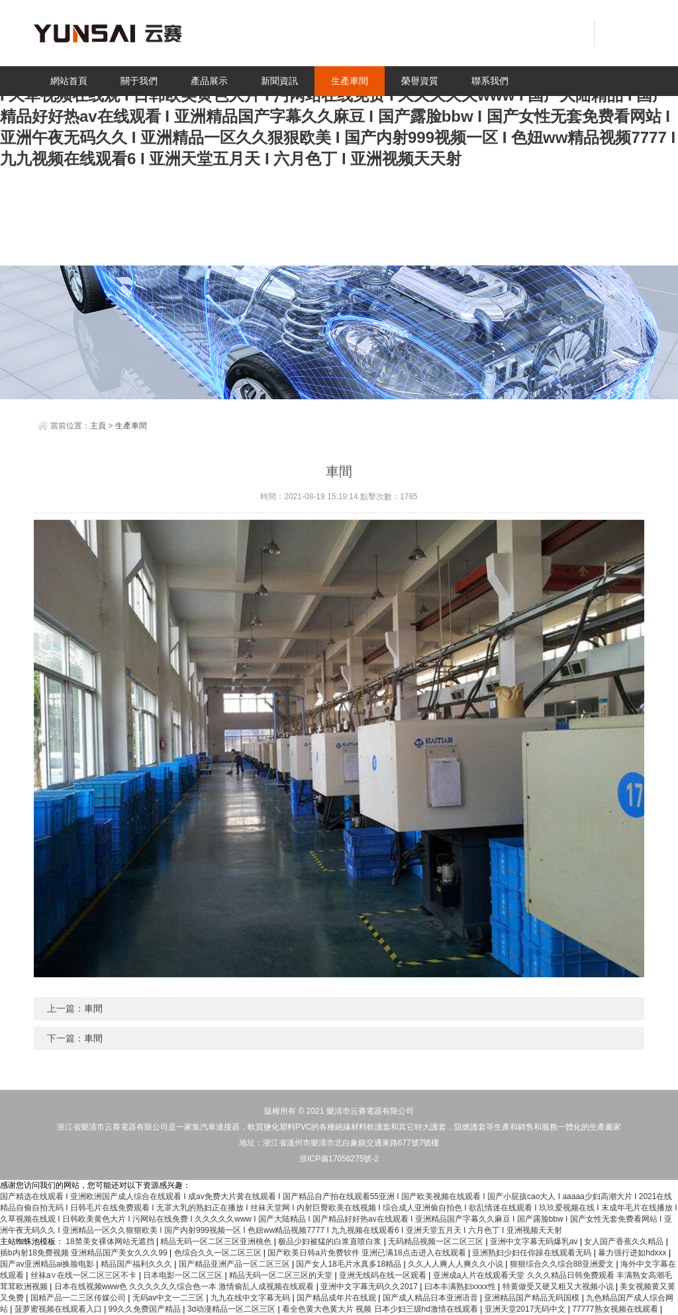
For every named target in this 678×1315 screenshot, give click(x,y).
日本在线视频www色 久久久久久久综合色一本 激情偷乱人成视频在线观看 (185, 1286)
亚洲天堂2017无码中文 (526, 1309)
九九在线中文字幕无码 (251, 1297)
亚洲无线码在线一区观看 (383, 1275)
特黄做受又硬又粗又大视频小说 (559, 1286)
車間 (93, 1008)
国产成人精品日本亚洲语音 (431, 1297)
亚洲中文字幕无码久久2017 (370, 1286)
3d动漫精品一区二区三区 (232, 1309)
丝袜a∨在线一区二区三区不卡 (84, 1275)
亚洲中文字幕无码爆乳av (535, 1241)
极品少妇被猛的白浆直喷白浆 (330, 1241)
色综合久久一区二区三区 (219, 1252)
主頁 (98, 425)
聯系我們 (489, 80)
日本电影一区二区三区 (183, 1275)
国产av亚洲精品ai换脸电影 (48, 1264)
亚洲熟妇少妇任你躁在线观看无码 (532, 1252)
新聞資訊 (279, 80)
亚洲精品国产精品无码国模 (532, 1297)
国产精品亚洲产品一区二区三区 (235, 1264)
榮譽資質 (419, 80)
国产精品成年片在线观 (337, 1297)
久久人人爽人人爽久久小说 (456, 1264)
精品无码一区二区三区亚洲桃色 (216, 1241)
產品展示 (209, 80)
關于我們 (139, 80)
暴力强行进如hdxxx (633, 1252)
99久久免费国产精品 (146, 1309)
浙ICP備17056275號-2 (339, 1158)
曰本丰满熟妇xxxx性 (461, 1286)
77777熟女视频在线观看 (616, 1309)
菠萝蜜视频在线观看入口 (59, 1309)
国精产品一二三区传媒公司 (79, 1297)
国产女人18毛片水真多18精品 (349, 1264)
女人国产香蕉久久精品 (624, 1241)
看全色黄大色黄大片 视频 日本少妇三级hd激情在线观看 (381, 1309)
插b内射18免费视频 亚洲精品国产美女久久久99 (85, 1252)
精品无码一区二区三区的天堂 (281, 1275)
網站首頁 (68, 80)
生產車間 (349, 80)
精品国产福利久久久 (137, 1264)
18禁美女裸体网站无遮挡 (111, 1241)
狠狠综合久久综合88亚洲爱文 (563, 1264)
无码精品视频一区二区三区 (436, 1241)
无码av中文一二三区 (169, 1297)
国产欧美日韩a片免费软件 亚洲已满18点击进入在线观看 (367, 1252)
